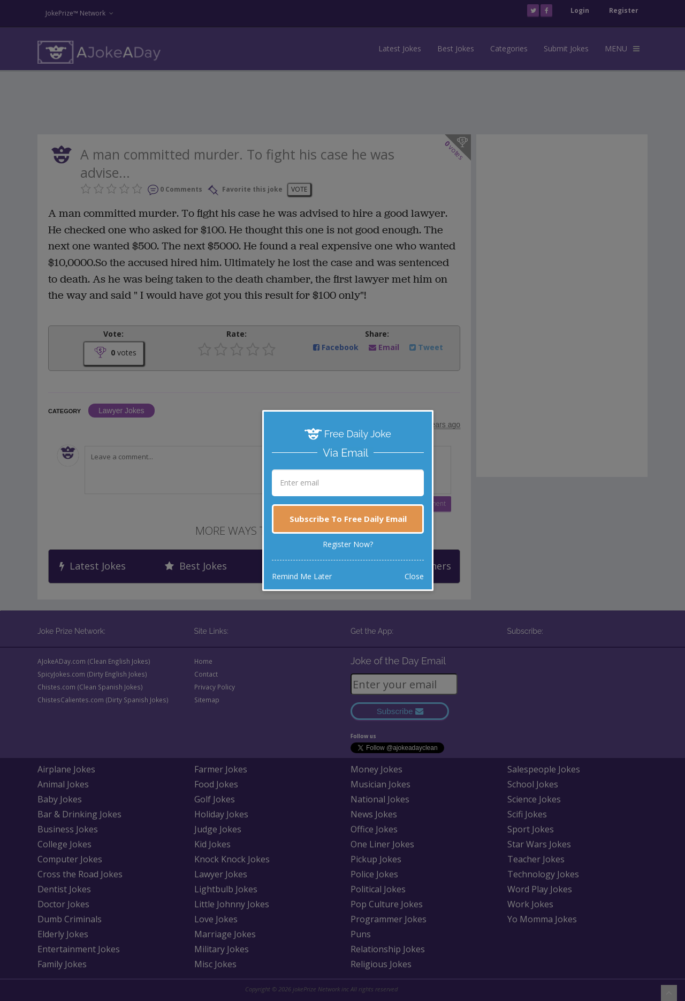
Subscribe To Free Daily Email (348, 518)
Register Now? (348, 544)
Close (414, 576)
